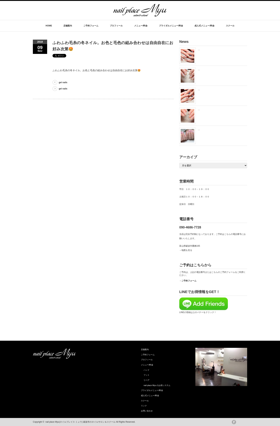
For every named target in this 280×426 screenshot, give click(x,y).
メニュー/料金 (141, 25)
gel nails (63, 82)
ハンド (146, 370)
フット (146, 375)
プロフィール (116, 25)
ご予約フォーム (90, 25)
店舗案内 (67, 25)
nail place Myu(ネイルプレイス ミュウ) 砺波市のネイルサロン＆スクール (80, 422)
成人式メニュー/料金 (204, 25)
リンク (144, 406)
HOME (49, 25)
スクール (230, 25)
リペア (146, 380)
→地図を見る (185, 250)
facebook (234, 422)
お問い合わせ (147, 411)
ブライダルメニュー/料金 (171, 25)
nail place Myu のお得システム (157, 385)
